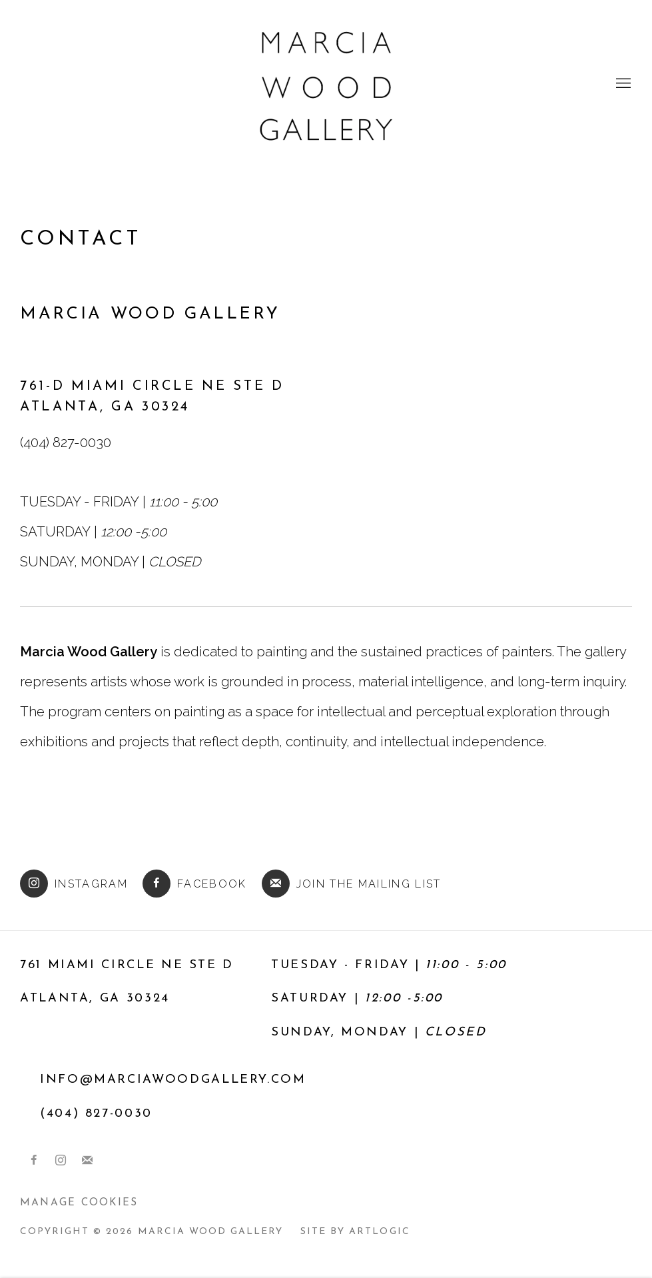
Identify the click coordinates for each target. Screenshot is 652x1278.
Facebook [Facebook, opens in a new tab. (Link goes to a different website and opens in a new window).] (34, 1161)
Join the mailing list (352, 884)
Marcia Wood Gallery (326, 84)
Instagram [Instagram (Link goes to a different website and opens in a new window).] (74, 884)
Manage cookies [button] (79, 1202)
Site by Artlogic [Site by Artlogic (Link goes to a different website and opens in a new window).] (355, 1232)
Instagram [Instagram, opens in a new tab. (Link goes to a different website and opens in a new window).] (61, 1161)
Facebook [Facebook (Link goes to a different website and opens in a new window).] (195, 884)
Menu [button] (622, 84)
